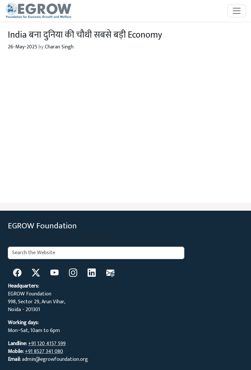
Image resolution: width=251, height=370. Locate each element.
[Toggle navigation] (236, 10)
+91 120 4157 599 (47, 343)
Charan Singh (59, 47)
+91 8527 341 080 (44, 351)
